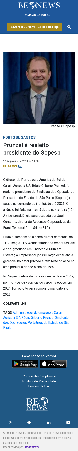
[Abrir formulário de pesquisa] (69, 27)
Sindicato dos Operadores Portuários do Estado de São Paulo (36, 323)
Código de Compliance (39, 376)
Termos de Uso (39, 386)
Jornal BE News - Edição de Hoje (35, 27)
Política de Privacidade (39, 381)
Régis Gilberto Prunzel (37, 318)
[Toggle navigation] (39, 14)
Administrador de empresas (33, 313)
